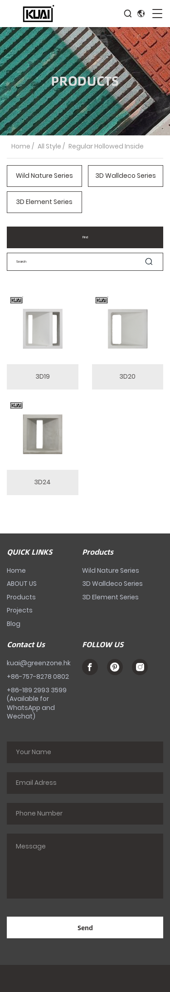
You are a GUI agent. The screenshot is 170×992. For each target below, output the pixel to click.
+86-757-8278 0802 (38, 676)
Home (20, 146)
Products (21, 597)
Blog (13, 623)
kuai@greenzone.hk (39, 663)
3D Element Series (44, 202)
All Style (49, 146)
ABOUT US (22, 583)
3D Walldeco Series (125, 176)
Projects (20, 610)
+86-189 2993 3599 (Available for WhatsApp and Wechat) (37, 703)
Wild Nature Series (44, 176)
